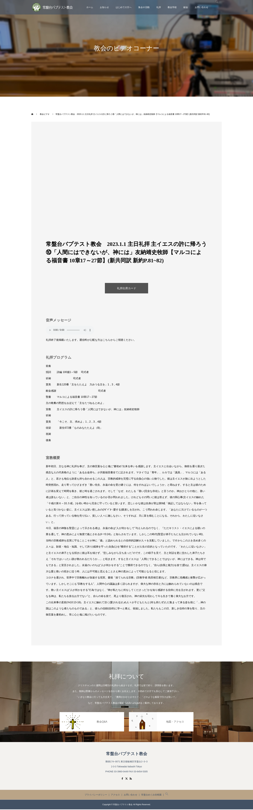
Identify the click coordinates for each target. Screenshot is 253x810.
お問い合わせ (201, 7)
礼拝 (158, 7)
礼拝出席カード (126, 288)
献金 (185, 7)
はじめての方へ (124, 7)
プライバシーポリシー (96, 795)
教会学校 (172, 7)
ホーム (89, 7)
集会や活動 (144, 7)
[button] (217, 7)
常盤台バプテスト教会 (126, 754)
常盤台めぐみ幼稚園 (151, 795)
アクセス (115, 795)
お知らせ (104, 7)
